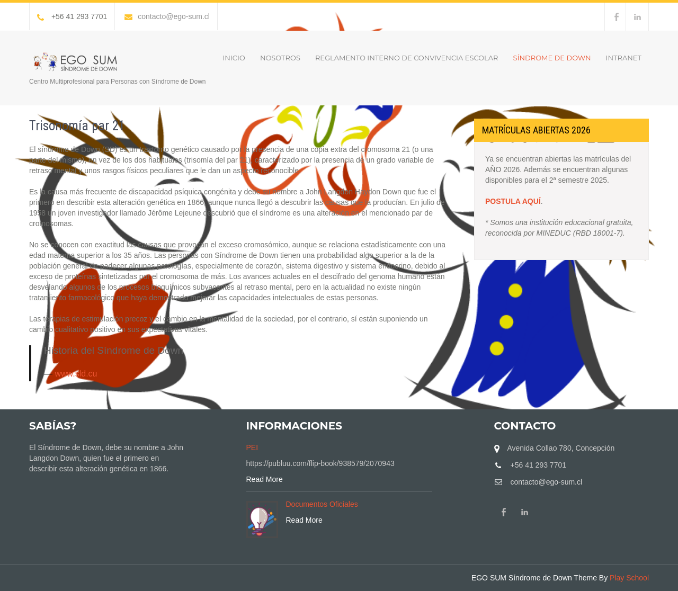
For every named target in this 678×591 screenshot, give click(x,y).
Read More (264, 479)
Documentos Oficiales (322, 504)
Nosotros (280, 57)
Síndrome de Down (552, 57)
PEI (252, 447)
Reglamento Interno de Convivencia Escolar (406, 57)
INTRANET (623, 57)
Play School (629, 578)
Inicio (233, 57)
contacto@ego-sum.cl (167, 16)
